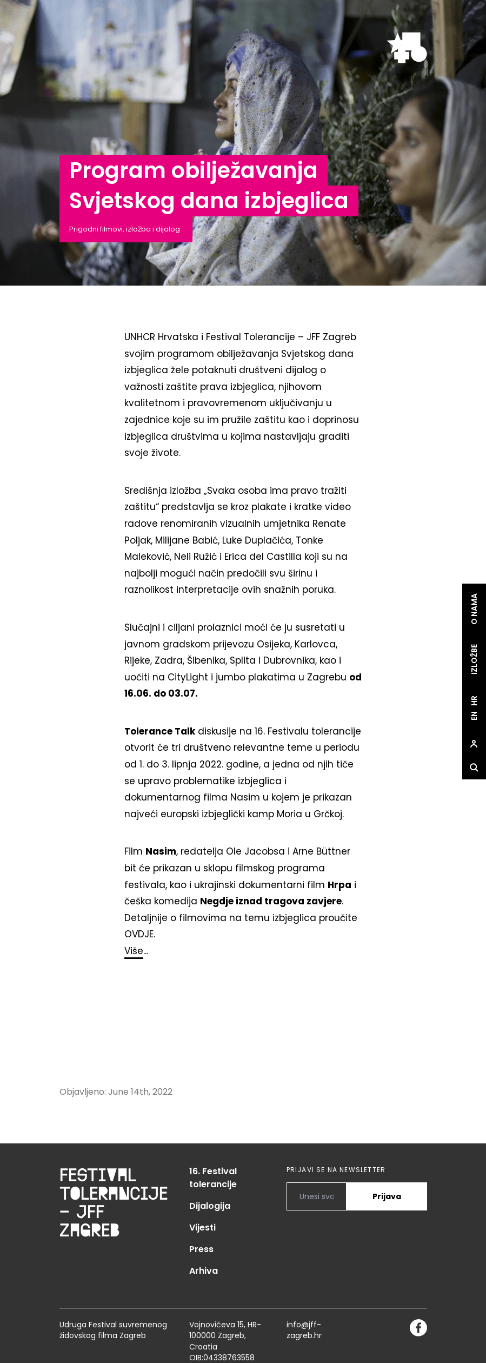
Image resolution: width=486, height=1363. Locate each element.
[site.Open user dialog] (474, 744)
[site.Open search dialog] (474, 767)
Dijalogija (209, 1206)
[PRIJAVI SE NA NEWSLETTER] (317, 1196)
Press (201, 1249)
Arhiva (203, 1271)
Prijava (386, 1196)
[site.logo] (407, 47)
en (474, 715)
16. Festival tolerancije (213, 1177)
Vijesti (202, 1227)
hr (474, 701)
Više (133, 950)
